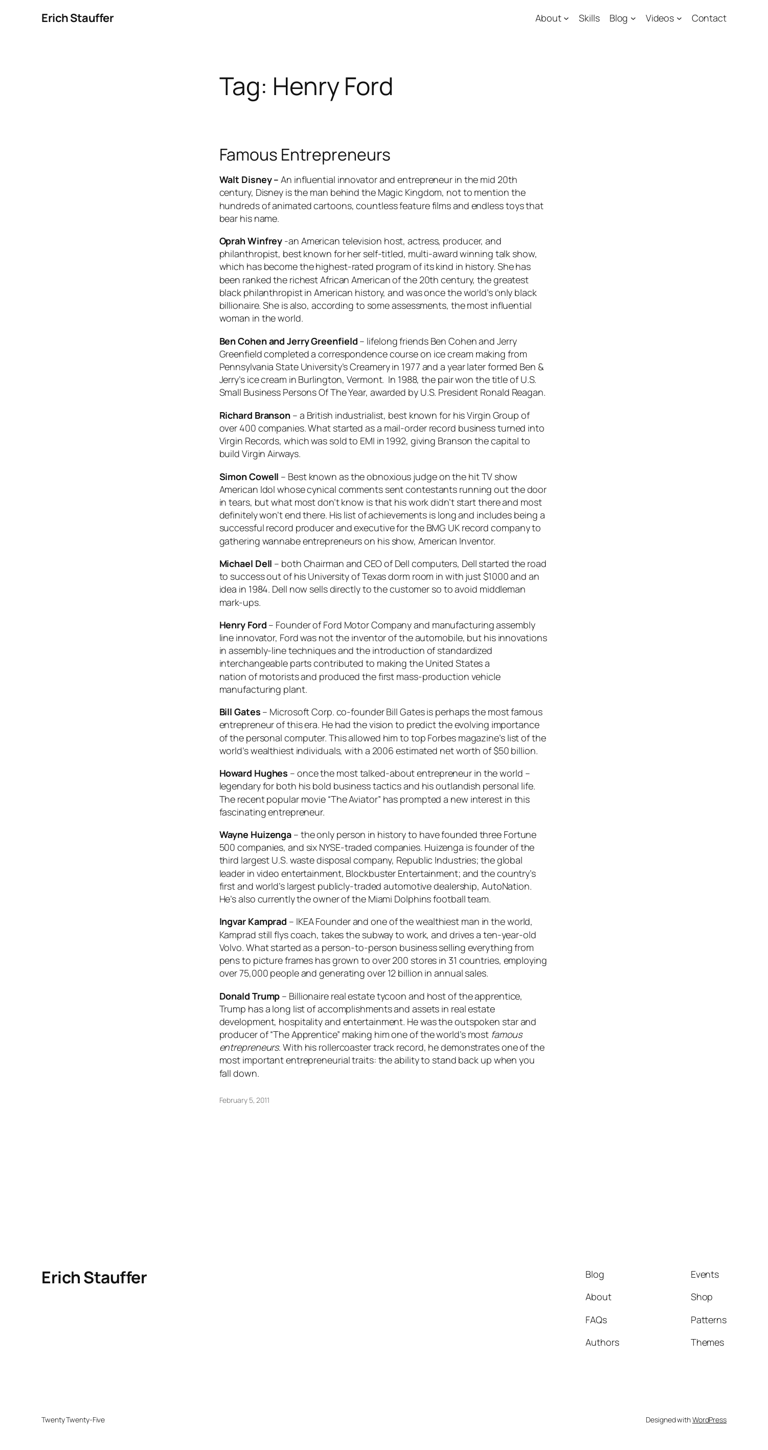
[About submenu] (566, 18)
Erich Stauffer (77, 18)
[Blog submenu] (633, 18)
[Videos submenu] (679, 18)
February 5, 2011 (244, 1100)
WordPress (709, 1419)
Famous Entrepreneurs (305, 154)
